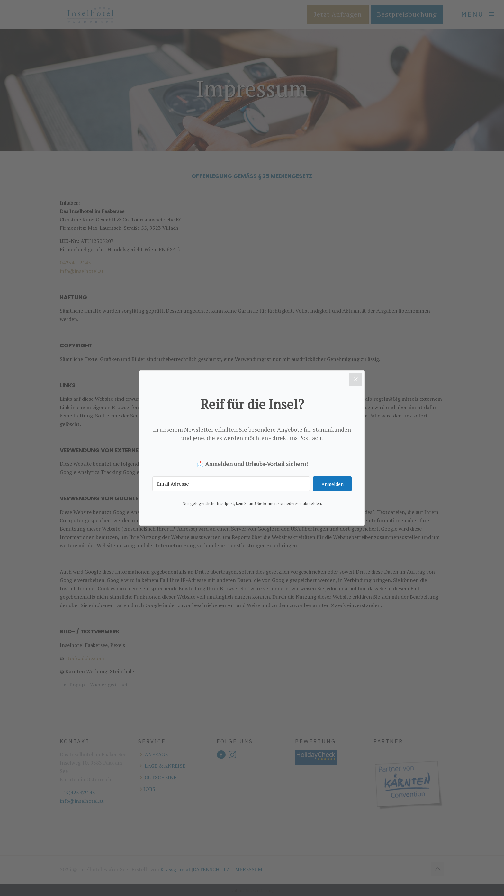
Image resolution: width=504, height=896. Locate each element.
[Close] (355, 379)
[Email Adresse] (231, 484)
